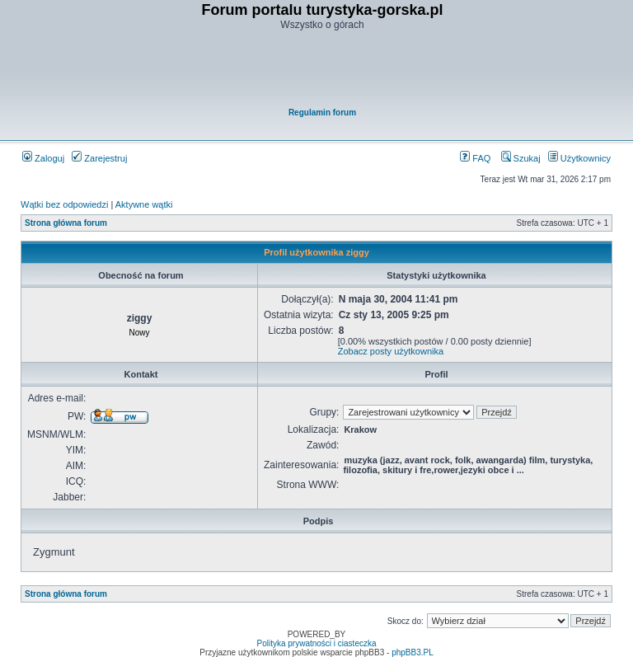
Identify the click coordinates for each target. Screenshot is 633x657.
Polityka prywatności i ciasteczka (316, 643)
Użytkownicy (579, 158)
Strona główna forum (66, 223)
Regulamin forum (322, 112)
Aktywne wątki (144, 204)
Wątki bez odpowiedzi (64, 204)
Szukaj (521, 158)
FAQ (475, 158)
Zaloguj (43, 158)
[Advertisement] (322, 71)
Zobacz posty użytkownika (390, 351)
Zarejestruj (99, 158)
